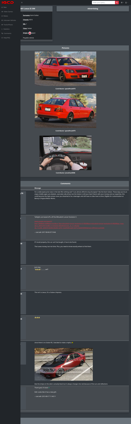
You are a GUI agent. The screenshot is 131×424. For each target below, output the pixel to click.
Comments (6, 33)
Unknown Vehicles (8, 20)
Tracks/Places (7, 25)
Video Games (7, 12)
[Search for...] (103, 2)
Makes (4, 16)
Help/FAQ (5, 38)
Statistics (5, 29)
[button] (122, 2)
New (4, 7)
